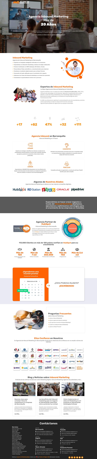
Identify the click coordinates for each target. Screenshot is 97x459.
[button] (72, 1)
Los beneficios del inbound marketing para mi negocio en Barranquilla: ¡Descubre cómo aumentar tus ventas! (48, 401)
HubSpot (37, 231)
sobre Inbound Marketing (55, 316)
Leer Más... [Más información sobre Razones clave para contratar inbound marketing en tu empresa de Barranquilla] (17, 414)
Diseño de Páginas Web (44, 457)
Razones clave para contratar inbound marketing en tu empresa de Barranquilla (23, 401)
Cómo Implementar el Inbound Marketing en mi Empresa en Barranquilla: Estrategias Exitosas (72, 401)
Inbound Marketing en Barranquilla (46, 226)
